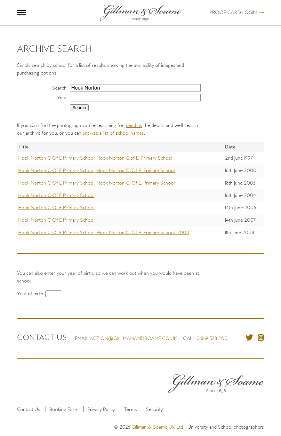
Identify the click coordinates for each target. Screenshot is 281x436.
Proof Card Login (233, 12)
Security (154, 409)
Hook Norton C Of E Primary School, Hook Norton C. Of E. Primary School (96, 170)
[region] (140, 195)
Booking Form (63, 409)
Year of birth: (31, 293)
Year (62, 97)
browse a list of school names (113, 133)
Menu (21, 12)
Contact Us (28, 409)
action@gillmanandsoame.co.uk (133, 338)
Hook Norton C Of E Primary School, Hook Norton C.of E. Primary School (95, 158)
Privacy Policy (101, 409)
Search (59, 88)
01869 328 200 (212, 338)
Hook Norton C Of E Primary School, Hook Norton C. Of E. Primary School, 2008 (103, 232)
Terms (130, 409)
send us (134, 125)
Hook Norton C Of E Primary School (56, 195)
